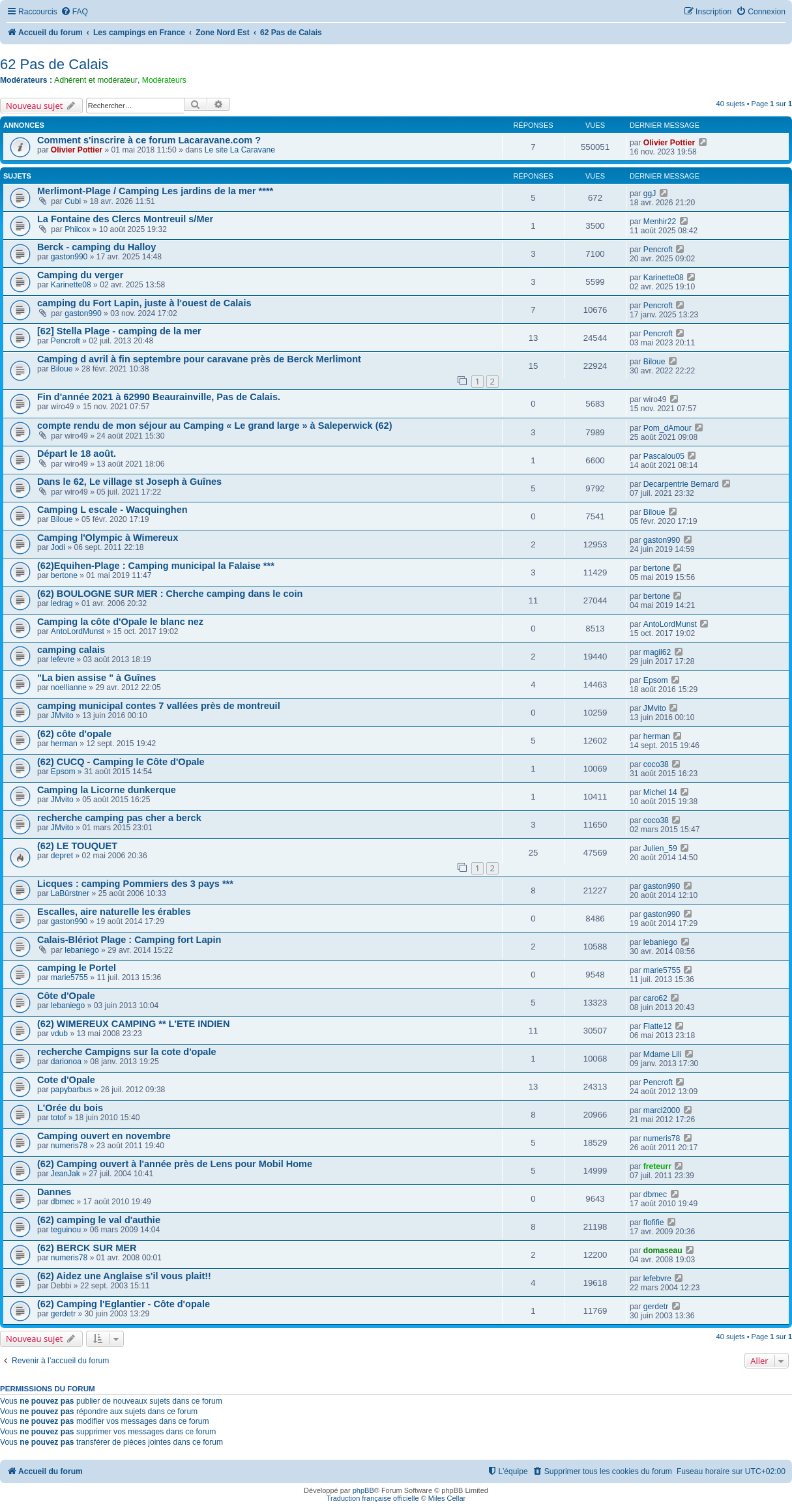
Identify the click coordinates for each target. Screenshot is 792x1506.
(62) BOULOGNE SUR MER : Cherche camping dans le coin (169, 593)
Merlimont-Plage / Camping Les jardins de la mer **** (155, 191)
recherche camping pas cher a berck (119, 818)
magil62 (657, 652)
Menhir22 (659, 221)
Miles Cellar (446, 1498)
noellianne (69, 687)
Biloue (62, 368)
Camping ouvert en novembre (104, 1136)
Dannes (54, 1192)
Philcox (77, 229)
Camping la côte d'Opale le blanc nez (120, 621)
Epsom (655, 680)
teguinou (66, 1229)
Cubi (73, 201)
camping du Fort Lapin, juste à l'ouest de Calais (144, 303)
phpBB (363, 1490)
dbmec (62, 1201)
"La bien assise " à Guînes (96, 678)
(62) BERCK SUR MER (86, 1248)
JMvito (62, 715)
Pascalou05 (663, 456)
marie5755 (69, 977)
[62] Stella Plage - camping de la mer (119, 331)
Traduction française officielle (373, 1498)
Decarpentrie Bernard (681, 484)
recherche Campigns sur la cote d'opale (126, 1052)
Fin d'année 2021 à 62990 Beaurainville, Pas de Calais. (158, 397)
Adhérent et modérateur (96, 80)
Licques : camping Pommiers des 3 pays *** (135, 883)
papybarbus (71, 1089)
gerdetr (63, 1313)
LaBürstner (70, 893)
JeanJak (65, 1173)
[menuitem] (74, 12)
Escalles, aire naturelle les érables (114, 911)
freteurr (657, 1166)
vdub (59, 1033)
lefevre (62, 659)
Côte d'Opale (66, 996)
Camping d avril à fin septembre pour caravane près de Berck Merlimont (199, 359)
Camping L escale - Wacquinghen (112, 509)
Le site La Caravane (240, 149)
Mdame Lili (662, 1054)
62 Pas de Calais (54, 64)
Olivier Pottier (76, 149)
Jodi (58, 547)
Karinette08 (71, 284)
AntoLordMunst (77, 631)
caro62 (655, 998)
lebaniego (81, 950)
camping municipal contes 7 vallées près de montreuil (158, 706)
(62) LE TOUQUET (77, 846)
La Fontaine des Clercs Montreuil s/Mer (125, 219)
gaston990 (69, 256)
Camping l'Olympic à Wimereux (107, 537)
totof (58, 1117)
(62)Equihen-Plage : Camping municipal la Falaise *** (155, 565)
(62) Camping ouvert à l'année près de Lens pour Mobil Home (174, 1164)
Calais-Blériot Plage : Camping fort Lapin (129, 939)
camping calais (71, 649)
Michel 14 (660, 792)
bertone (64, 575)
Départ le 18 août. (76, 453)
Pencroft (658, 249)
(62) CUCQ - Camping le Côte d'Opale (121, 762)
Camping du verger (80, 275)
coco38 (656, 764)
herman (64, 743)
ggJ (649, 193)
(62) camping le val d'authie (98, 1220)
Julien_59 (660, 848)
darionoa (66, 1061)
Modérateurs (164, 80)
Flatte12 (657, 1026)
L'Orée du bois (70, 1108)
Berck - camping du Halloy (96, 247)
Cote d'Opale (66, 1080)
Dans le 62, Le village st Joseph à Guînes (129, 481)
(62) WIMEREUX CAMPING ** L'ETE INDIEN (133, 1024)
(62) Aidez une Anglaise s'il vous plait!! (124, 1276)
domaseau (662, 1250)
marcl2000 (661, 1110)
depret (62, 855)
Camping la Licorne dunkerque (106, 790)
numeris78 (69, 1145)
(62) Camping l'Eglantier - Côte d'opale (123, 1304)
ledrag (62, 603)
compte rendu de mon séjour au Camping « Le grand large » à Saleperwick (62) (214, 425)
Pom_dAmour (667, 428)
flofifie (653, 1222)
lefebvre (657, 1278)
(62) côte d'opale (74, 734)
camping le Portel (76, 968)
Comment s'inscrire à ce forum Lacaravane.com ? (149, 140)
